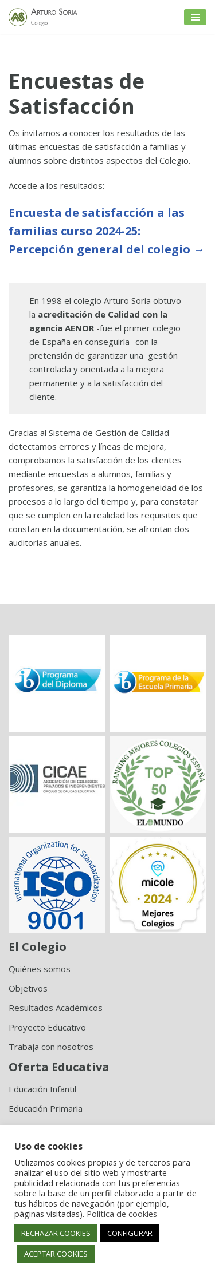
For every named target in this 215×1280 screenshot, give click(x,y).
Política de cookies (122, 1213)
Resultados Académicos (56, 1007)
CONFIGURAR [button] (130, 1233)
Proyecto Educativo (47, 1027)
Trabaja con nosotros (51, 1046)
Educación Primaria (46, 1108)
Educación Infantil (42, 1089)
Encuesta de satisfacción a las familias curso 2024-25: (107, 231)
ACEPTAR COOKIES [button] (56, 1254)
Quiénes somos (40, 968)
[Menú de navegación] (195, 17)
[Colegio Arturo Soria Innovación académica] (43, 17)
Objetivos (28, 988)
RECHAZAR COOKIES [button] (56, 1233)
